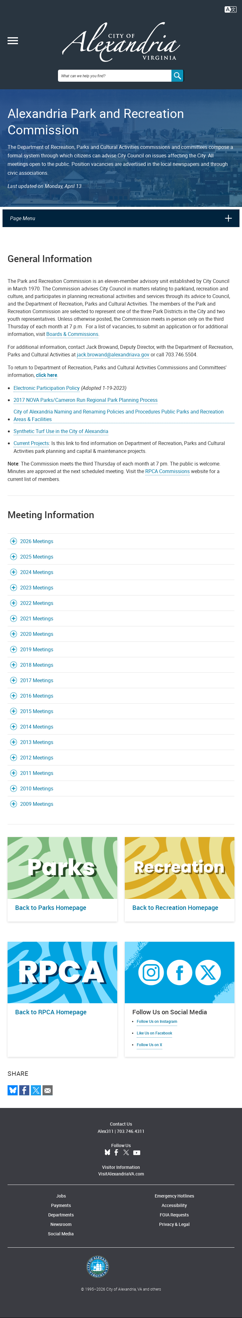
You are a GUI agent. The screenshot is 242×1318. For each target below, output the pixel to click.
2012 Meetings (36, 757)
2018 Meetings (36, 664)
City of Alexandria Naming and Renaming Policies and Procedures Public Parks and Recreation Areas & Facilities (119, 415)
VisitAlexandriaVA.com (121, 1174)
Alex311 (106, 1131)
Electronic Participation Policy (47, 387)
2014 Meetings (36, 726)
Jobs (61, 1196)
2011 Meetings (36, 773)
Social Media (61, 1234)
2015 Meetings (36, 711)
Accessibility (174, 1205)
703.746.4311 (131, 1131)
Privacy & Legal (174, 1224)
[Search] (177, 76)
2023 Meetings (36, 587)
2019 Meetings (36, 649)
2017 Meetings (36, 680)
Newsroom (61, 1224)
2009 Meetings (36, 803)
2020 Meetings (36, 633)
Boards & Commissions (72, 334)
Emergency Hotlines (174, 1196)
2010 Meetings (36, 788)
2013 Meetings (36, 742)
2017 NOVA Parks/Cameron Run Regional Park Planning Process (86, 399)
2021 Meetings (36, 618)
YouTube (136, 1152)
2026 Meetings (36, 541)
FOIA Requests (174, 1215)
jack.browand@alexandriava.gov (113, 354)
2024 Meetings (36, 572)
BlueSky (107, 1152)
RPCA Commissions (167, 471)
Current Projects (31, 443)
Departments (61, 1215)
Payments (61, 1205)
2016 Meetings (36, 695)
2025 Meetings (36, 556)
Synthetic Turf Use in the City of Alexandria (61, 431)
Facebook (116, 1152)
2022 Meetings (36, 603)
